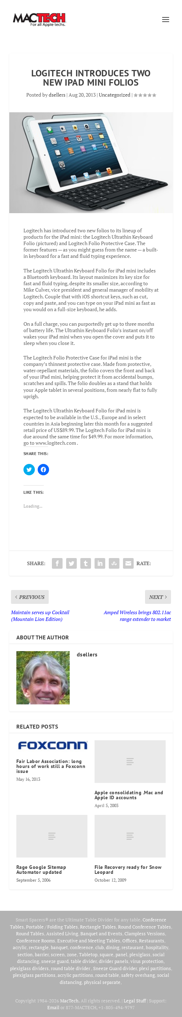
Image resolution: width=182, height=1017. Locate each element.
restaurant (133, 947)
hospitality (157, 947)
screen (58, 954)
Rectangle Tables (98, 927)
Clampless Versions (144, 933)
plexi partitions (155, 968)
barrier (42, 954)
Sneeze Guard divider (115, 968)
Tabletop (88, 954)
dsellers (57, 94)
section (25, 954)
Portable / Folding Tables (52, 927)
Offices (129, 940)
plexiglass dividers (29, 968)
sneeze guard (55, 961)
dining (112, 947)
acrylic (20, 947)
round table (107, 975)
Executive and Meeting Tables (88, 940)
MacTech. (70, 1000)
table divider (84, 961)
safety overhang (138, 975)
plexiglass (139, 954)
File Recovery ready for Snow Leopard (128, 869)
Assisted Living (62, 933)
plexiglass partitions (34, 975)
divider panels (113, 961)
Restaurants (151, 940)
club (99, 947)
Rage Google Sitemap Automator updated (41, 869)
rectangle (39, 947)
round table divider (71, 968)
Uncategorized (114, 94)
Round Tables (30, 933)
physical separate (102, 982)
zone (72, 954)
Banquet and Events (101, 933)
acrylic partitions (75, 975)
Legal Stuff (135, 1000)
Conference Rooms (35, 940)
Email (53, 1007)
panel (121, 954)
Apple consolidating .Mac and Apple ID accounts (129, 795)
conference (81, 947)
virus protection (147, 961)
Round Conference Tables (144, 927)
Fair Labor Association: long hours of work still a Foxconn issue (51, 766)
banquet (59, 947)
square (106, 954)
